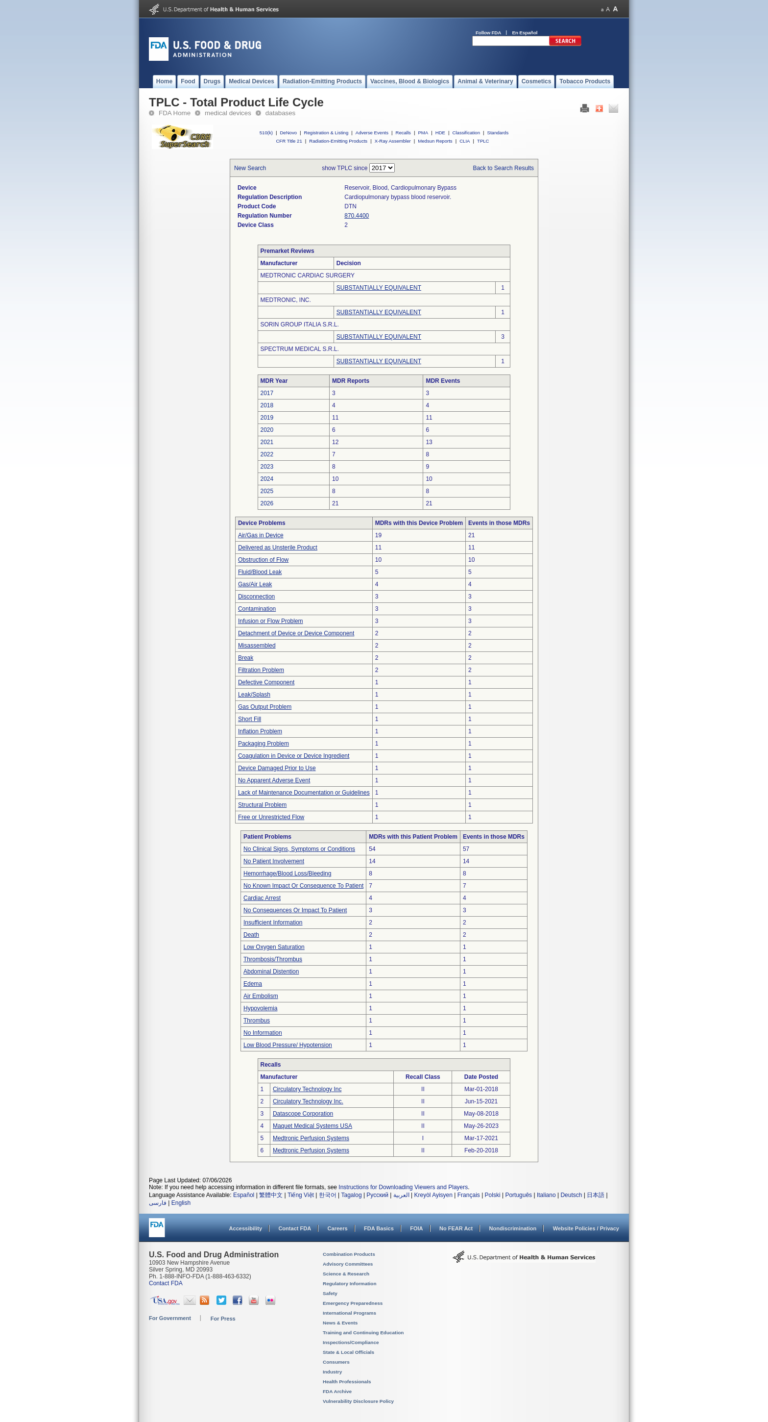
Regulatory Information (350, 1283)
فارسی (158, 1202)
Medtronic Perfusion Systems (311, 1138)
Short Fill (249, 719)
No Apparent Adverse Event (274, 780)
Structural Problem (262, 804)
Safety (330, 1293)
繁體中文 (271, 1195)
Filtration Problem (261, 670)
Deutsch (571, 1195)
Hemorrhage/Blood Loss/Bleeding (287, 873)
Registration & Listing (326, 132)
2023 (267, 466)
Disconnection (256, 596)
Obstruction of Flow (263, 559)
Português (518, 1195)
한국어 (327, 1195)
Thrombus (256, 1020)
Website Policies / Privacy (586, 1228)
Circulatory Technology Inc (307, 1089)
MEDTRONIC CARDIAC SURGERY (308, 275)
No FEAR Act (456, 1228)
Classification (466, 132)
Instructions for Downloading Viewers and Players (403, 1187)
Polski (493, 1195)
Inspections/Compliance (351, 1342)
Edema (252, 983)
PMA (423, 132)
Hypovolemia (260, 1008)
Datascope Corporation (303, 1113)
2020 (267, 429)
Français (468, 1195)
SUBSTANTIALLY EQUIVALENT (378, 287)
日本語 (595, 1195)
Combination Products (349, 1254)
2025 (267, 491)
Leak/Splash (254, 694)
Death (251, 934)
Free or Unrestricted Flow (271, 817)
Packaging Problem (263, 743)
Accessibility (245, 1228)
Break (245, 657)
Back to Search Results (503, 168)
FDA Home (175, 113)
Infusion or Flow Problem (270, 621)
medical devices (228, 113)
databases (280, 113)
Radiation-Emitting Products (338, 141)
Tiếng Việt (301, 1195)
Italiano (546, 1195)
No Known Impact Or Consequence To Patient (303, 885)
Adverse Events (372, 132)
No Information (262, 1032)
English (181, 1202)
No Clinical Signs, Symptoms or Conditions (299, 849)
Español (243, 1195)
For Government (170, 1318)
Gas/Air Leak (255, 584)
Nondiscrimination (513, 1228)
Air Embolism (260, 996)
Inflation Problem (260, 731)
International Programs (349, 1313)
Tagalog (351, 1195)
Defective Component (266, 682)
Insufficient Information (273, 922)
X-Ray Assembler (393, 141)
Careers (338, 1228)
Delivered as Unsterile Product (277, 547)
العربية (401, 1195)
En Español (525, 32)
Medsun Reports (435, 141)
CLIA (464, 141)
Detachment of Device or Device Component (296, 633)
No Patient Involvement (273, 861)
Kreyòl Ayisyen (433, 1195)
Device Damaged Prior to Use (277, 768)
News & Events (340, 1322)
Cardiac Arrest (262, 898)
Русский (377, 1195)
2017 (267, 393)
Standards (498, 132)
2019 (267, 417)
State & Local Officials (348, 1352)
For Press (223, 1319)
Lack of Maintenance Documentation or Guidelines (304, 792)
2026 (267, 503)
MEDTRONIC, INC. (286, 300)
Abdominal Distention (271, 971)
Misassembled (257, 645)
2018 (267, 405)
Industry (332, 1371)
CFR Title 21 (289, 141)
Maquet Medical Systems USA (312, 1126)
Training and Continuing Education (363, 1332)
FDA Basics (379, 1228)
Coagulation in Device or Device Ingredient (293, 755)
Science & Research (346, 1273)
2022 (267, 454)
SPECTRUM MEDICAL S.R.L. (300, 349)
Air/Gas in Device (261, 535)
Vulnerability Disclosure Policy (358, 1401)
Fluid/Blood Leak (260, 572)
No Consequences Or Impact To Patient (295, 910)
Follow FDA (488, 32)
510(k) (266, 132)
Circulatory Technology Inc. (308, 1101)
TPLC (483, 141)
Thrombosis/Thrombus (272, 959)
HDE (440, 132)
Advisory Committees (348, 1264)
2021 (267, 442)
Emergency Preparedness (353, 1303)
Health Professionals (347, 1381)
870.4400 (356, 215)
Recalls (402, 132)
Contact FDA (294, 1228)
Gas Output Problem (264, 706)
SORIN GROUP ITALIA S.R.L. (300, 324)
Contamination (257, 608)
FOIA (416, 1228)
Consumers (336, 1362)
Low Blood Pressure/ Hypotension (287, 1045)
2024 (267, 478)
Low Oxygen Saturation (274, 947)
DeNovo (288, 132)
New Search (250, 168)
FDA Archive (337, 1391)
